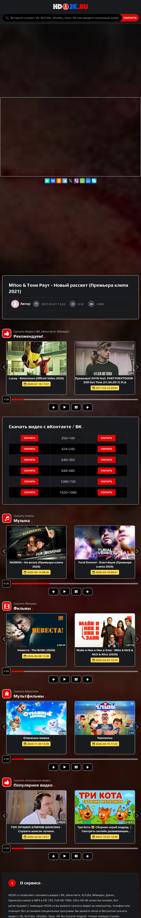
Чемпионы (104, 738)
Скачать (130, 17)
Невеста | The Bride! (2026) (36, 650)
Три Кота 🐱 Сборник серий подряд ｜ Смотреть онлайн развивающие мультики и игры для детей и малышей (104, 831)
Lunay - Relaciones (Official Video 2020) (36, 378)
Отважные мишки (36, 738)
